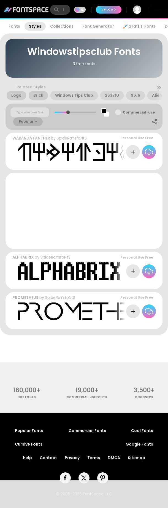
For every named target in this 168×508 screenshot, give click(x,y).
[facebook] (65, 477)
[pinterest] (102, 477)
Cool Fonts (142, 430)
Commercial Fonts (87, 430)
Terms (93, 457)
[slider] (68, 112)
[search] (60, 10)
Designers (144, 397)
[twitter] (84, 477)
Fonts (14, 26)
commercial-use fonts (87, 397)
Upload (108, 9)
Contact (48, 457)
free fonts (27, 397)
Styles (35, 26)
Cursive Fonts (28, 444)
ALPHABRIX (23, 257)
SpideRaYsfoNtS (72, 138)
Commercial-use (139, 112)
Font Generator (98, 26)
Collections (62, 26)
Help (27, 457)
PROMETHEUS (25, 297)
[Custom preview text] (29, 112)
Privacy (72, 457)
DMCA (114, 457)
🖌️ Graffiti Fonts (139, 26)
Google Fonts (139, 444)
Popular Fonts (29, 430)
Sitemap (136, 457)
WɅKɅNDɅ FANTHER (31, 138)
